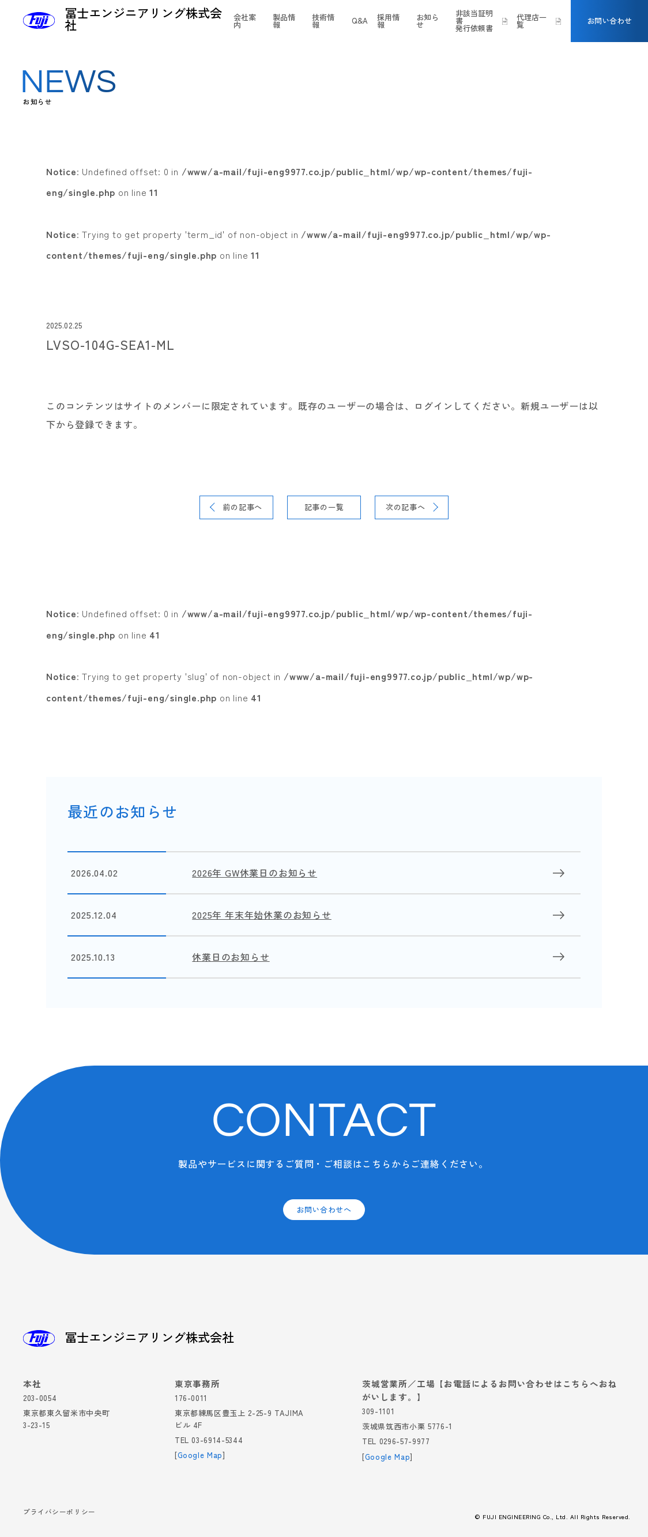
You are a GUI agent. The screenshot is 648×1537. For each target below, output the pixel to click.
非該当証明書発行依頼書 (474, 21)
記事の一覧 (324, 506)
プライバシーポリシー (59, 1512)
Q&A (360, 21)
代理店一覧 (532, 21)
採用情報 (388, 21)
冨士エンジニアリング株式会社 (143, 19)
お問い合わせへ (324, 1209)
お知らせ (427, 21)
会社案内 (244, 21)
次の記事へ (405, 506)
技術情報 (323, 21)
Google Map (200, 1454)
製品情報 (284, 21)
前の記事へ (242, 506)
